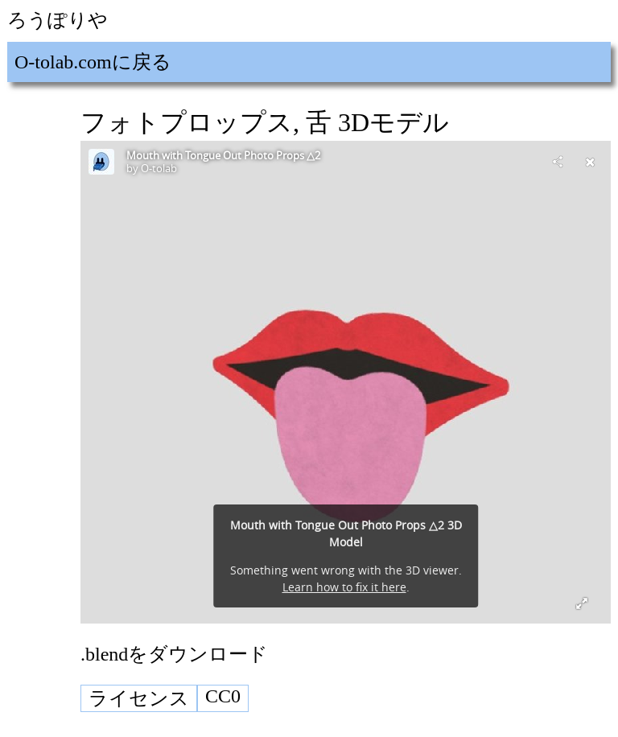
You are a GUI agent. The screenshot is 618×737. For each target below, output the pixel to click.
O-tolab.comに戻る (92, 61)
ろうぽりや (57, 20)
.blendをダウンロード (174, 654)
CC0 (223, 696)
